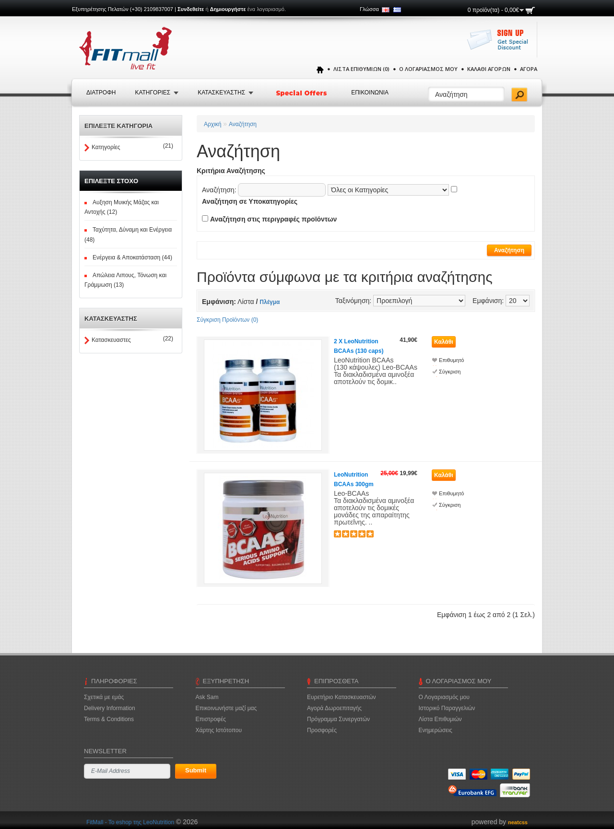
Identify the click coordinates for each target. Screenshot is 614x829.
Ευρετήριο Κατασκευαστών (341, 697)
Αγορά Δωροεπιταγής (334, 708)
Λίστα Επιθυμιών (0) (361, 68)
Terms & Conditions (109, 719)
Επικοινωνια (370, 92)
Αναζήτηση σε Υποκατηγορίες (249, 201)
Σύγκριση (449, 371)
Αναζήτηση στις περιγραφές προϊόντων (273, 219)
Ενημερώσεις (435, 730)
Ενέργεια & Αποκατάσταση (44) (132, 257)
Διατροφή (101, 92)
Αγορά (528, 68)
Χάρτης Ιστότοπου (219, 730)
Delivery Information (109, 708)
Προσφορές (322, 730)
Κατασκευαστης (221, 92)
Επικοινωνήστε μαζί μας (226, 708)
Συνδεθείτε (190, 9)
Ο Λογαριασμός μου (428, 68)
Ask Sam (207, 697)
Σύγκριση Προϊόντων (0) (227, 319)
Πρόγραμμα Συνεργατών (338, 719)
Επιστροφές (211, 719)
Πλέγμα (270, 302)
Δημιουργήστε (228, 9)
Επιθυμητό (451, 360)
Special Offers (302, 93)
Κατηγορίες (106, 147)
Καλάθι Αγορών (488, 68)
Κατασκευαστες (111, 340)
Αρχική (212, 124)
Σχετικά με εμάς (104, 697)
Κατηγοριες (152, 92)
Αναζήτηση (243, 124)
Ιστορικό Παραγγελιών (447, 708)
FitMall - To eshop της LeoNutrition (130, 822)
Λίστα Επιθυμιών (440, 719)
